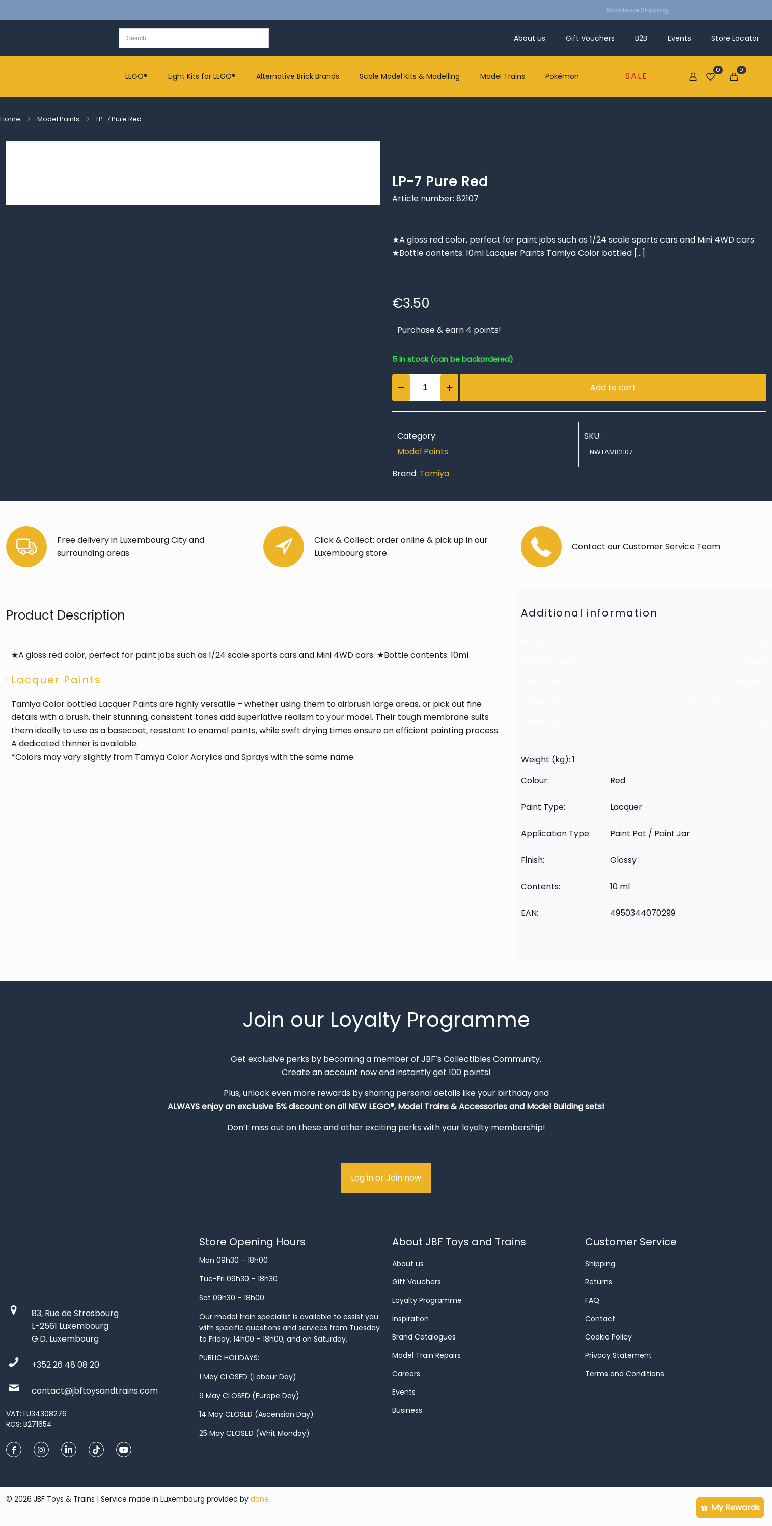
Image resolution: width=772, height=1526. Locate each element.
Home (10, 119)
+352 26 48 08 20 (65, 1365)
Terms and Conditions (624, 1374)
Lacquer (749, 681)
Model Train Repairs (426, 1355)
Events (404, 1392)
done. (260, 1499)
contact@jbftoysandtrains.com (95, 1391)
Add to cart (613, 387)
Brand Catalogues (424, 1337)
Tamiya (434, 473)
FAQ (592, 1300)
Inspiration (410, 1319)
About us (408, 1264)
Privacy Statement (618, 1355)
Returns (598, 1282)
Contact (600, 1319)
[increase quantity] (449, 387)
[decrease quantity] (401, 387)
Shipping (600, 1264)
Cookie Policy (608, 1337)
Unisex (753, 661)
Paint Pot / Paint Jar (726, 702)
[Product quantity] (425, 387)
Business (407, 1410)
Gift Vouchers (416, 1282)
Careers (406, 1374)
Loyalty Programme (427, 1300)
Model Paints (58, 119)
